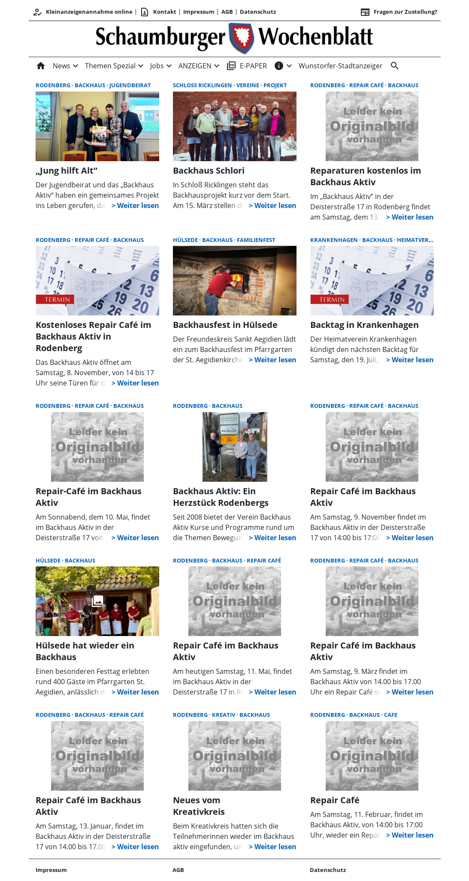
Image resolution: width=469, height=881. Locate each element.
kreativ (224, 715)
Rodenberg (54, 85)
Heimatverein (417, 240)
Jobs (157, 65)
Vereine (248, 85)
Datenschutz (258, 11)
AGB (227, 11)
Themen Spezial (110, 65)
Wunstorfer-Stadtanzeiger (341, 65)
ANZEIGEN (195, 65)
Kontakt (157, 12)
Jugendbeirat (130, 85)
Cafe (390, 715)
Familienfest (256, 240)
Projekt (275, 85)
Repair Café (367, 85)
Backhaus (90, 85)
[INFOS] (278, 65)
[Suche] (393, 65)
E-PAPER (246, 66)
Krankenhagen (334, 240)
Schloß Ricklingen (203, 85)
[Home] (42, 65)
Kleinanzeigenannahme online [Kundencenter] (82, 12)
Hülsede (186, 240)
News (61, 65)
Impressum (199, 11)
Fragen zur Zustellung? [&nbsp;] (398, 12)
